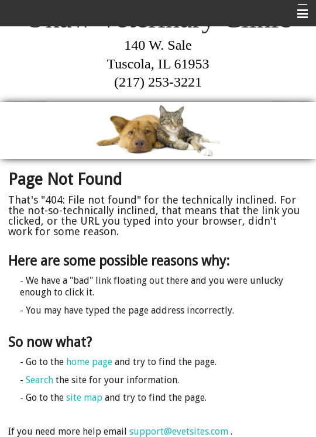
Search (39, 380)
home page (89, 361)
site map (84, 397)
